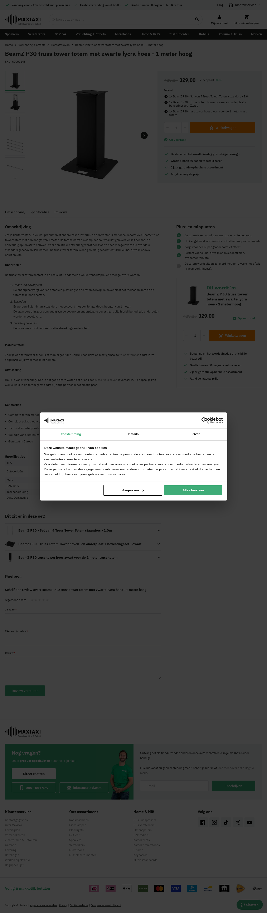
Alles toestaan (193, 490)
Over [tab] (196, 434)
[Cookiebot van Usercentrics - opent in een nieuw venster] (204, 420)
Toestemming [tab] (71, 434)
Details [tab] (133, 434)
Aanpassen (133, 490)
